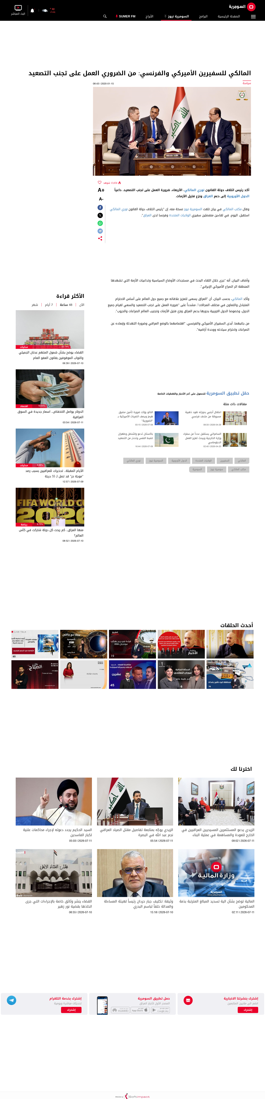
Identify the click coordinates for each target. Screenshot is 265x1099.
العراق (208, 196)
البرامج (203, 16)
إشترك (71, 1010)
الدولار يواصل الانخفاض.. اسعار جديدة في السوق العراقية (50, 414)
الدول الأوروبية (238, 196)
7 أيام (49, 305)
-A (101, 199)
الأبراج (149, 16)
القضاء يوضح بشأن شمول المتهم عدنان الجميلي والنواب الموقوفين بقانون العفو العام (51, 355)
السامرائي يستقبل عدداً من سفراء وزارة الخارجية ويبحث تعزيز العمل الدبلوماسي (202, 438)
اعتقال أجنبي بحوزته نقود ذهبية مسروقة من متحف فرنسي (203, 414)
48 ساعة (66, 305)
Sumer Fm (127, 16)
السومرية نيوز (176, 16)
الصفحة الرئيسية (229, 16)
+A (101, 190)
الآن (81, 305)
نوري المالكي (194, 190)
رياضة (24, 525)
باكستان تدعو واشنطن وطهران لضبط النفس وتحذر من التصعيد (135, 436)
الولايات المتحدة (180, 215)
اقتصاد (24, 406)
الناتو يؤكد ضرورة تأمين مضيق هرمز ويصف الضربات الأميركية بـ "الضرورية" (135, 416)
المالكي (237, 299)
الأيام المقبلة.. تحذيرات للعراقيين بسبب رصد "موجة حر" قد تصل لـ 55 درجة (54, 473)
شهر (35, 305)
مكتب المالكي (232, 209)
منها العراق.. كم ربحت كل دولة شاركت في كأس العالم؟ (51, 532)
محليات (24, 347)
